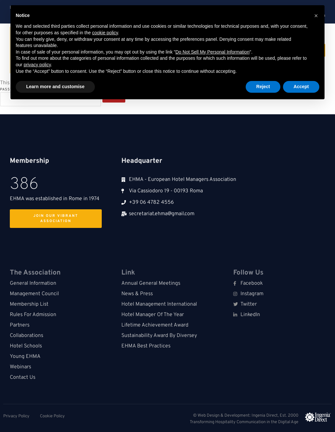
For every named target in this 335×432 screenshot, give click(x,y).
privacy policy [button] (37, 64)
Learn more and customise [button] (55, 86)
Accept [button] (301, 86)
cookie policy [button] (105, 32)
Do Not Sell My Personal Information (212, 52)
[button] (316, 15)
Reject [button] (263, 86)
